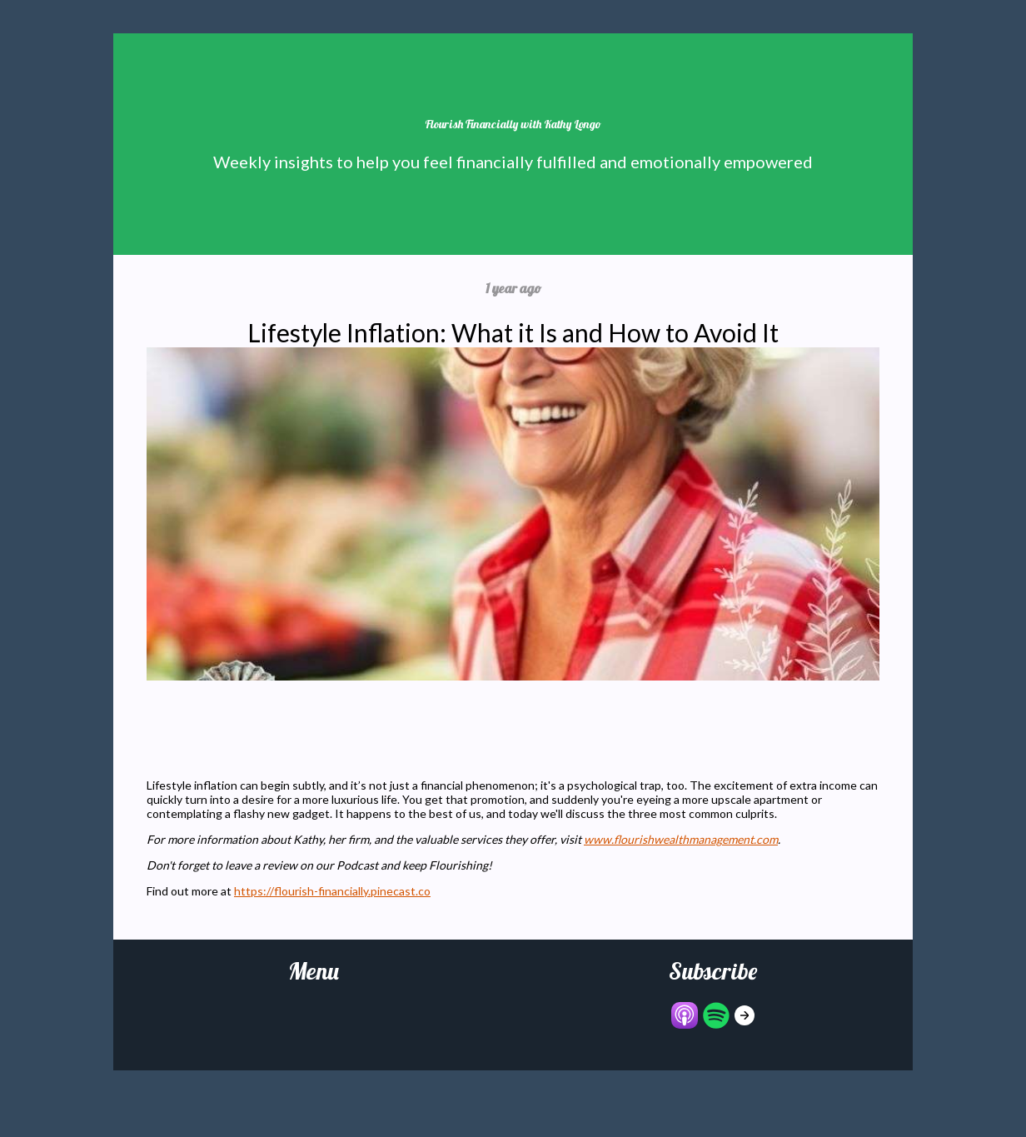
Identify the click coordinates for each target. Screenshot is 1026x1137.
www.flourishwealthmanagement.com (681, 839)
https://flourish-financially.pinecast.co (332, 891)
